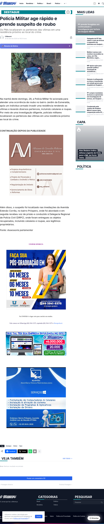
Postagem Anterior (7, 484)
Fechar (39, 516)
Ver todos (66, 458)
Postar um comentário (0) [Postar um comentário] (36, 478)
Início (21, 3)
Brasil (49, 3)
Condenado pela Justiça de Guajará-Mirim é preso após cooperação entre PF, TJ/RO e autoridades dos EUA (94, 109)
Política (40, 3)
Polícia (57, 3)
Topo (20, 446)
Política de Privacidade (63, 516)
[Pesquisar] (102, 3)
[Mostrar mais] (39, 451)
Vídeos (55, 505)
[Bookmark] (68, 12)
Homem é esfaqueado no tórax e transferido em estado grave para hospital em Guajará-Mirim (95, 82)
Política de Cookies (79, 516)
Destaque (11, 12)
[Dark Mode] (98, 3)
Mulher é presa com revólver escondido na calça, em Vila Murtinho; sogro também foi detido (95, 55)
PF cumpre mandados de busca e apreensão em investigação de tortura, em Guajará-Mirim (95, 96)
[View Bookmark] (94, 4)
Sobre (52, 516)
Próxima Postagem (65, 484)
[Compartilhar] (70, 37)
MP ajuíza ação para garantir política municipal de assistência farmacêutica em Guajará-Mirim (94, 68)
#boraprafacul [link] (58, 323)
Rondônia (29, 3)
